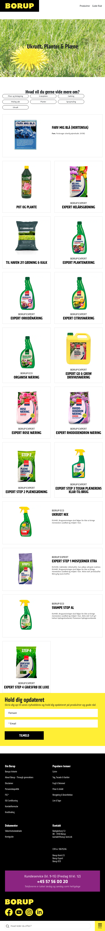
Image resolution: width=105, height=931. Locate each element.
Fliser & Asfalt (57, 789)
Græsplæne (43, 96)
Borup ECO (26, 373)
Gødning (71, 96)
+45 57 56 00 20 (52, 881)
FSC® (7, 794)
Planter (43, 101)
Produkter (85, 5)
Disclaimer (9, 783)
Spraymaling (71, 101)
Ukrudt (15, 107)
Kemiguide (9, 836)
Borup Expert (78, 203)
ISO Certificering (11, 800)
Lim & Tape (56, 800)
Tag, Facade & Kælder (61, 777)
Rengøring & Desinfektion (62, 794)
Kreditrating (10, 812)
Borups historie (11, 771)
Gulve (54, 771)
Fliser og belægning (15, 96)
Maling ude (15, 101)
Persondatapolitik (12, 789)
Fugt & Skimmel (58, 783)
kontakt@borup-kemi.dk (62, 836)
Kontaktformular (11, 806)
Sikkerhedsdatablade (13, 830)
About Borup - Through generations (19, 777)
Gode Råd (97, 6)
